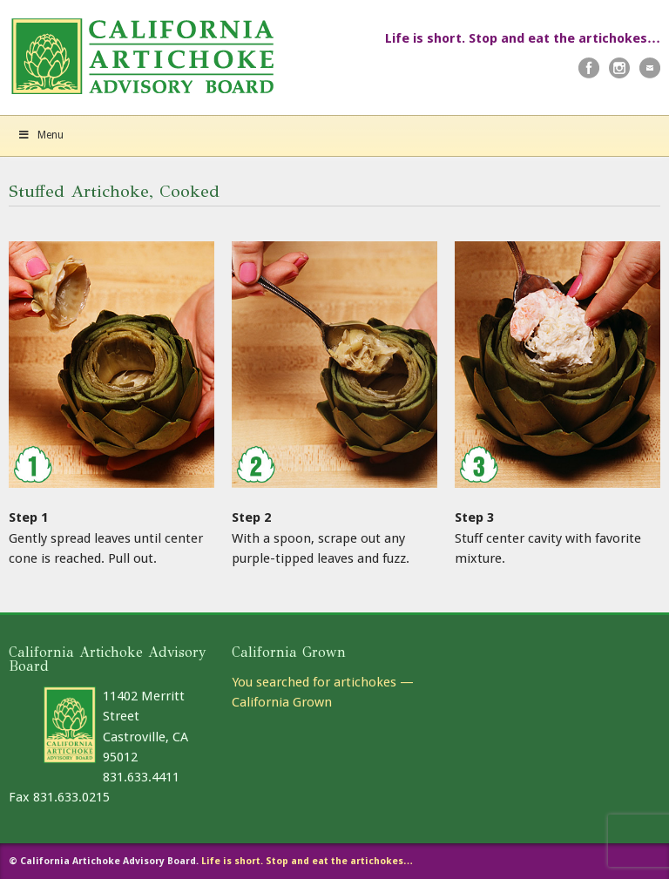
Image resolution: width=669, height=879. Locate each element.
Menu (40, 135)
